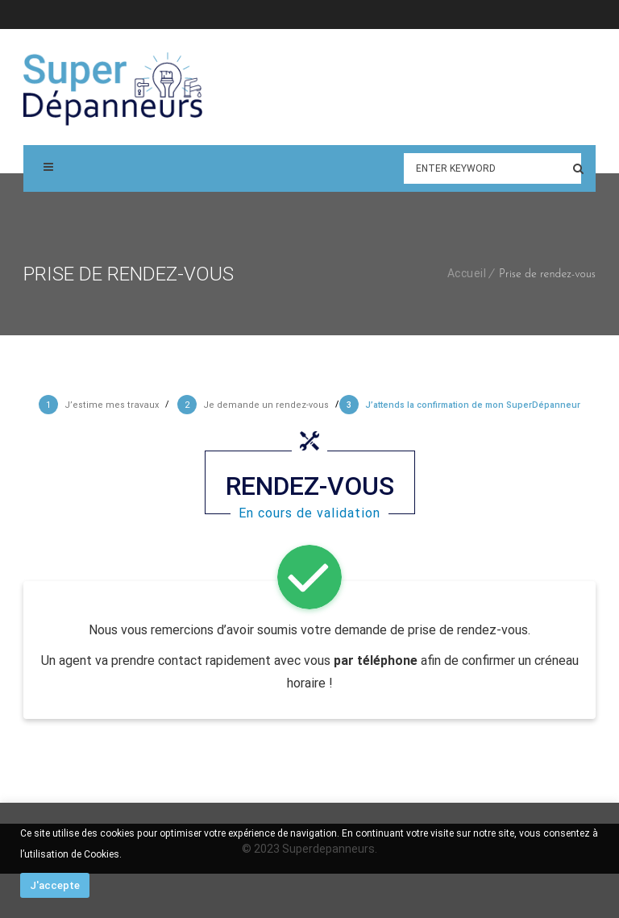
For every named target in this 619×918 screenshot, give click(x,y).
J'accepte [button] (55, 885)
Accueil (467, 273)
